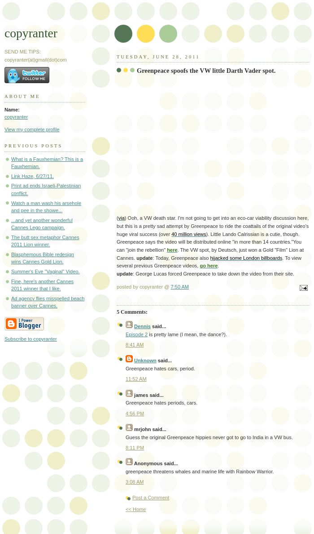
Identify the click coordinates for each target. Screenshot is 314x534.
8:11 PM (135, 447)
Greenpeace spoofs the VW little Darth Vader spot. (206, 70)
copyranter (30, 33)
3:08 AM (135, 482)
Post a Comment (150, 497)
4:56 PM (135, 413)
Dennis (142, 326)
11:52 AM (136, 379)
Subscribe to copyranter (30, 339)
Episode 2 (137, 334)
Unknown (145, 360)
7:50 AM (180, 286)
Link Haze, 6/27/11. (32, 176)
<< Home (136, 509)
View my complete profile (32, 129)
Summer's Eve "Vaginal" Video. (45, 271)
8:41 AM (135, 344)
